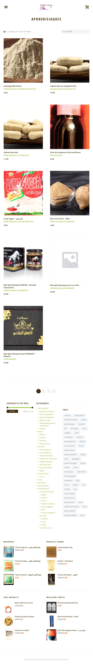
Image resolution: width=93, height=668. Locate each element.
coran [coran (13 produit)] (76, 433)
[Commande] (74, 32)
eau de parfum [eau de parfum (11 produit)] (69, 447)
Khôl (43, 509)
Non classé (42, 482)
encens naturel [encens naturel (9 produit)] (69, 451)
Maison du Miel (45, 420)
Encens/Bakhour (46, 452)
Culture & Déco (43, 473)
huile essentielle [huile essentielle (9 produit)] (69, 478)
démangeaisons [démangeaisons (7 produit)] (69, 442)
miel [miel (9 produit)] (83, 487)
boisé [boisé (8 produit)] (84, 429)
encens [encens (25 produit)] (81, 447)
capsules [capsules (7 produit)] (67, 433)
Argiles (43, 494)
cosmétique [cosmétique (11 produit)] (68, 438)
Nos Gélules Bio (69, 89)
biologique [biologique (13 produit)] (74, 429)
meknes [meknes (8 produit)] (75, 487)
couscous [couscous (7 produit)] (80, 438)
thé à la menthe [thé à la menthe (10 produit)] (69, 514)
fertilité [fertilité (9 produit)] (83, 456)
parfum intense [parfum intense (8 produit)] (69, 501)
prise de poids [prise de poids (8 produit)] (69, 505)
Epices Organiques (47, 414)
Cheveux (44, 518)
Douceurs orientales (25, 222)
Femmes (43, 437)
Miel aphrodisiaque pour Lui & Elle (65, 285)
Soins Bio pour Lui (46, 527)
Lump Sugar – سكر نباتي (14, 219)
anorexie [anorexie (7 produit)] (67, 416)
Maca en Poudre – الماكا (60, 219)
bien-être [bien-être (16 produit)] (82, 425)
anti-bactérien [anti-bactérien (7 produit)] (79, 416)
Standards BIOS (44, 488)
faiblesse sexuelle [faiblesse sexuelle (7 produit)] (70, 456)
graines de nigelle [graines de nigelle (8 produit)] (70, 465)
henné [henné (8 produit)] (76, 469)
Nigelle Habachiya (46, 461)
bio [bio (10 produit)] (65, 429)
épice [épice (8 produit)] (82, 519)
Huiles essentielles (48, 503)
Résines (43, 428)
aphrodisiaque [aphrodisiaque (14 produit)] (69, 425)
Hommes (43, 440)
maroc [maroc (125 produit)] (66, 487)
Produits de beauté (47, 491)
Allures (40, 431)
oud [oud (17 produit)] (75, 492)
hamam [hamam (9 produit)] (67, 469)
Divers (40, 479)
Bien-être (31, 89)
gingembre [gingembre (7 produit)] (76, 460)
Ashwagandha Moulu (13, 86)
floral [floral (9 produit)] (66, 460)
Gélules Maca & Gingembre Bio (63, 86)
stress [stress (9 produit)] (80, 505)
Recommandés (22, 89)
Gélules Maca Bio (11, 152)
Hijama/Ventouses (46, 455)
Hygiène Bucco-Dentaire (48, 458)
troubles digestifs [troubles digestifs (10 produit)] (70, 519)
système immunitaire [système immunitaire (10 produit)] (71, 510)
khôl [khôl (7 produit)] (77, 483)
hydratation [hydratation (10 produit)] (68, 483)
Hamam (44, 497)
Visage (43, 524)
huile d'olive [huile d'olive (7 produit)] (81, 474)
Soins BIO (43, 515)
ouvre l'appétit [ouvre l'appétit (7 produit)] (69, 496)
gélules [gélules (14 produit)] (83, 465)
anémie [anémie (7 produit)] (83, 420)
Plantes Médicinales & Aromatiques (48, 424)
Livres (42, 476)
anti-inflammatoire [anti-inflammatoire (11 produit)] (70, 420)
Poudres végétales (48, 512)
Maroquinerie (45, 443)
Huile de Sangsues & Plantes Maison (66, 152)
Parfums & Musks (46, 467)
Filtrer (13, 411)
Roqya (42, 470)
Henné (43, 500)
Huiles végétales (47, 506)
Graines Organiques (47, 417)
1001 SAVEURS (43, 408)
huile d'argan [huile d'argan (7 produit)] (68, 474)
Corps (43, 521)
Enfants (42, 434)
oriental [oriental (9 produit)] (67, 492)
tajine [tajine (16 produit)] (84, 510)
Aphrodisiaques (10, 89)
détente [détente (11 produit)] (82, 442)
